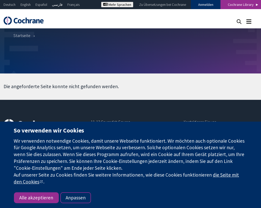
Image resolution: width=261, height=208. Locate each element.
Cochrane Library (241, 4)
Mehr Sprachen (117, 4)
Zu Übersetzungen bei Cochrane (162, 4)
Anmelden (205, 4)
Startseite (21, 35)
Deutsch (9, 4)
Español (41, 4)
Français (73, 4)
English (26, 4)
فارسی (57, 4)
